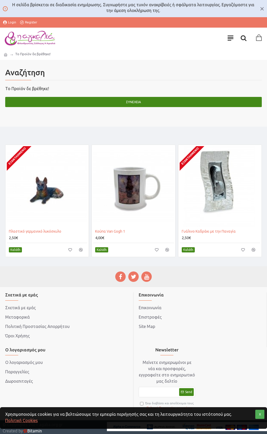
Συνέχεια (133, 102)
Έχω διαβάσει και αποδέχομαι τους (167, 406)
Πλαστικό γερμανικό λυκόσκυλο (35, 231)
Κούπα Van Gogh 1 (110, 231)
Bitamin (32, 431)
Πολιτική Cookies (21, 420)
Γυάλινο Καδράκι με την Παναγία (209, 231)
